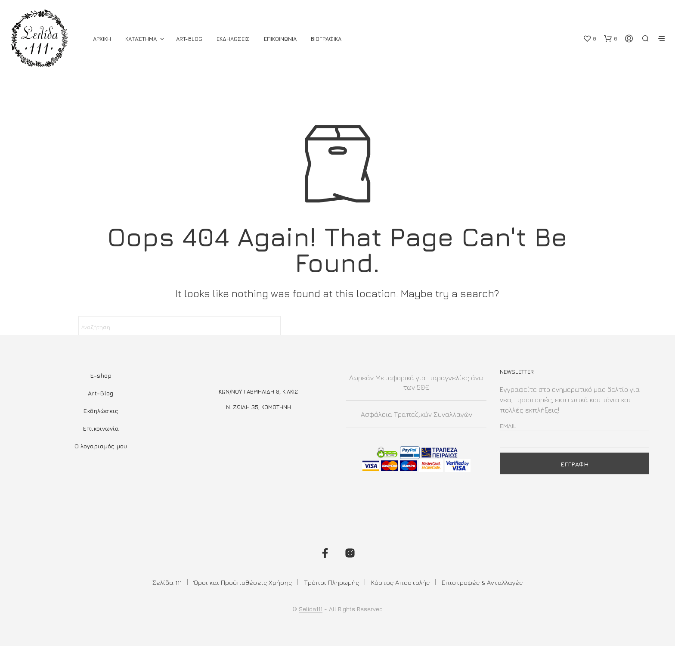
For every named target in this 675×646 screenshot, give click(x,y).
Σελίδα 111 (167, 582)
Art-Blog (189, 38)
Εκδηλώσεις (100, 410)
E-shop (100, 375)
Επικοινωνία (101, 428)
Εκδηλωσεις (233, 38)
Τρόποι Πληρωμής (331, 582)
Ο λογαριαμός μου (100, 446)
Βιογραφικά (326, 38)
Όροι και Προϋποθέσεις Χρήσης (243, 582)
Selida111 (310, 609)
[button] (589, 38)
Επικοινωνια (280, 38)
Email (508, 425)
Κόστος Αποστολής (400, 582)
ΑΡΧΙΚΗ (102, 38)
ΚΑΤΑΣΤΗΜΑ (141, 38)
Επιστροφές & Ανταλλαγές (482, 582)
